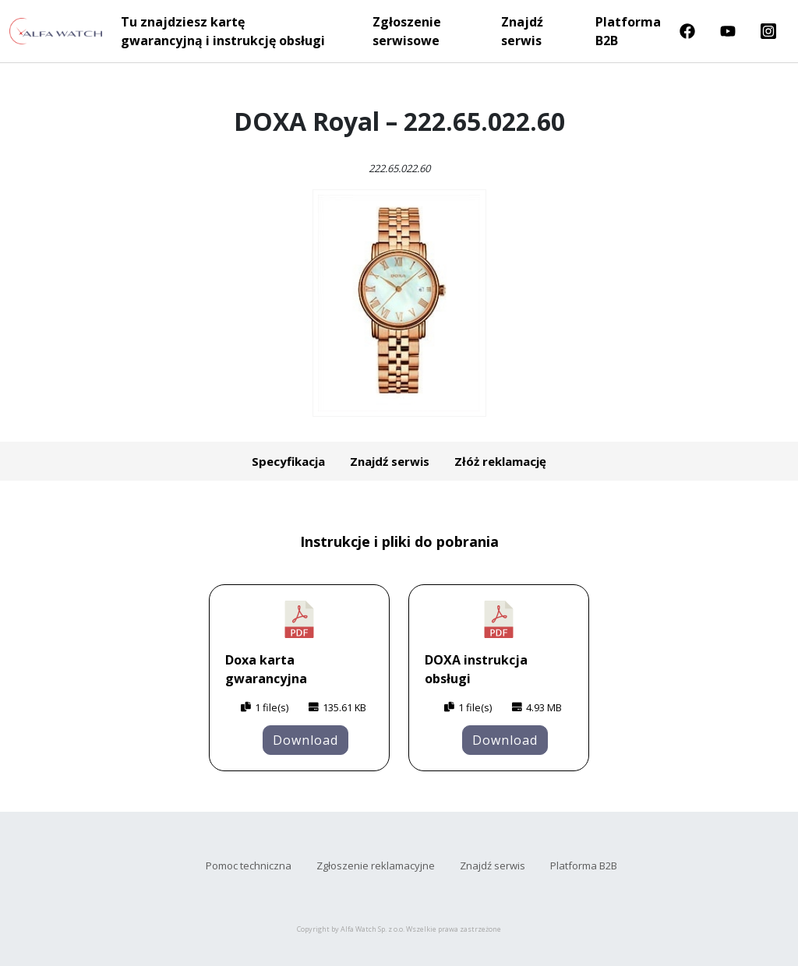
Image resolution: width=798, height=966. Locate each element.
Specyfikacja (288, 461)
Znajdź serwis (522, 31)
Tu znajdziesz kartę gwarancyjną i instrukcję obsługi (223, 31)
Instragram (768, 31)
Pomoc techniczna (248, 865)
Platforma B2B (628, 31)
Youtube (728, 31)
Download (305, 740)
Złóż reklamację (500, 461)
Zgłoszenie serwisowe (407, 31)
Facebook (687, 31)
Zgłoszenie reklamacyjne (375, 865)
